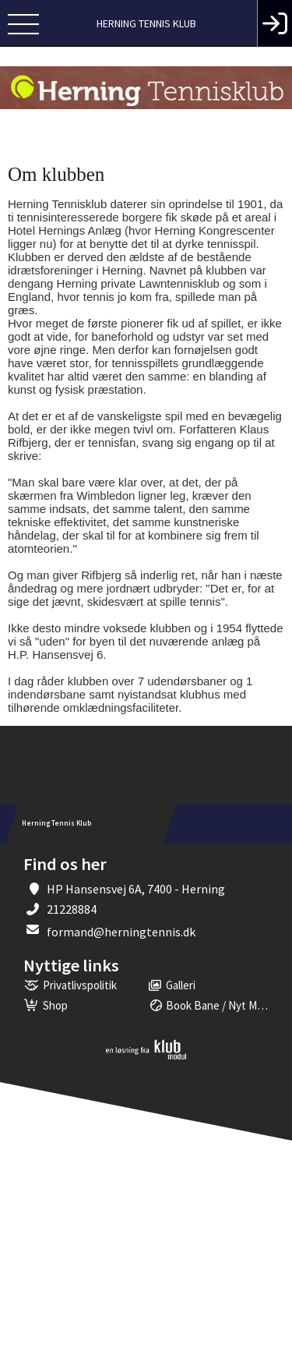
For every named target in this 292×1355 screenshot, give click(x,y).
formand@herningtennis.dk (121, 931)
